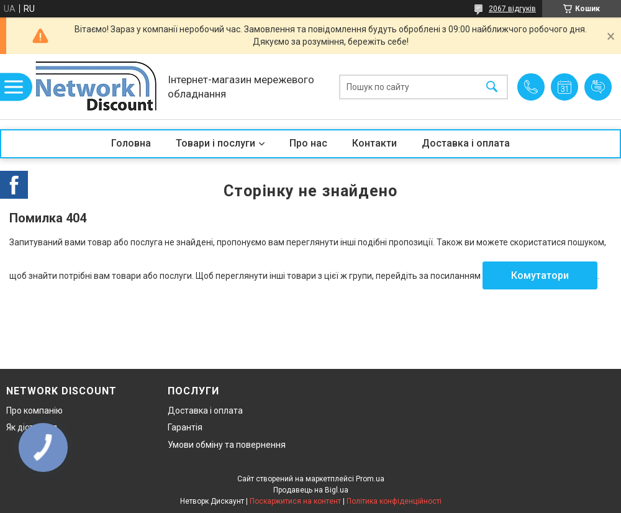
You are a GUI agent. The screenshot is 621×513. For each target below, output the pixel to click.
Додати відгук (598, 87)
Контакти (374, 143)
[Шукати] (492, 86)
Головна (131, 143)
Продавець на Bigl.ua (310, 490)
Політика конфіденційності (394, 501)
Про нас (308, 143)
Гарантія (185, 427)
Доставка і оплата (466, 143)
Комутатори (540, 275)
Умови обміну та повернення (227, 445)
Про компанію (34, 410)
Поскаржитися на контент (295, 501)
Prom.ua (370, 478)
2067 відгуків (512, 8)
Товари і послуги (215, 143)
